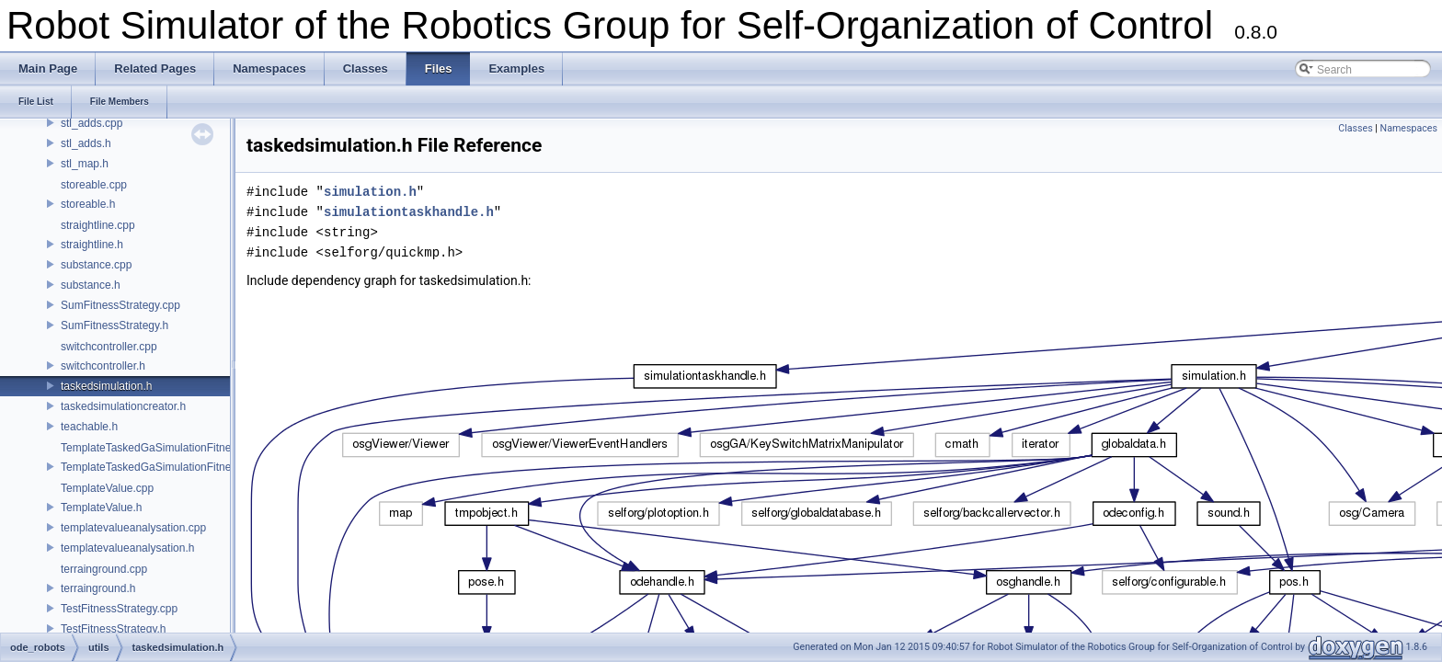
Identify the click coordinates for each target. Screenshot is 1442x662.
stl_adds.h (86, 143)
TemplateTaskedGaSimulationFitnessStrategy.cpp (182, 447)
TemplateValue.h (102, 507)
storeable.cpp (94, 184)
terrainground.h (98, 588)
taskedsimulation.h (106, 386)
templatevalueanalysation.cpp (133, 527)
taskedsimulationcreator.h (123, 406)
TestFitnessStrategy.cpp (119, 608)
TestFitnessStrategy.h (113, 628)
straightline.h (92, 244)
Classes (1355, 128)
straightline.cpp (98, 225)
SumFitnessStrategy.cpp (120, 305)
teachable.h (89, 426)
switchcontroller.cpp (109, 346)
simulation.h (370, 191)
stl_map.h (85, 163)
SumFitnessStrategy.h (114, 325)
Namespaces (1408, 128)
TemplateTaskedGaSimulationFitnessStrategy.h (176, 467)
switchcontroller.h (103, 366)
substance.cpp (96, 264)
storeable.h (88, 204)
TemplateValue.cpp (107, 488)
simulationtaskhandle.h (409, 212)
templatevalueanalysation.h (127, 548)
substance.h (90, 285)
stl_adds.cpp (91, 123)
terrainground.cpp (104, 569)
